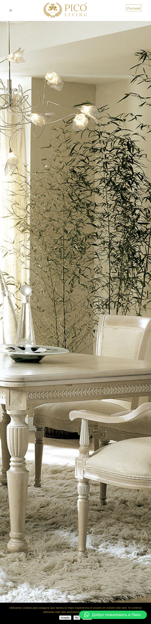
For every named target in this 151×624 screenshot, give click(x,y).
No (77, 617)
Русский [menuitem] (133, 8)
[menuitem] (134, 7)
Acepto (65, 617)
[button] (113, 615)
